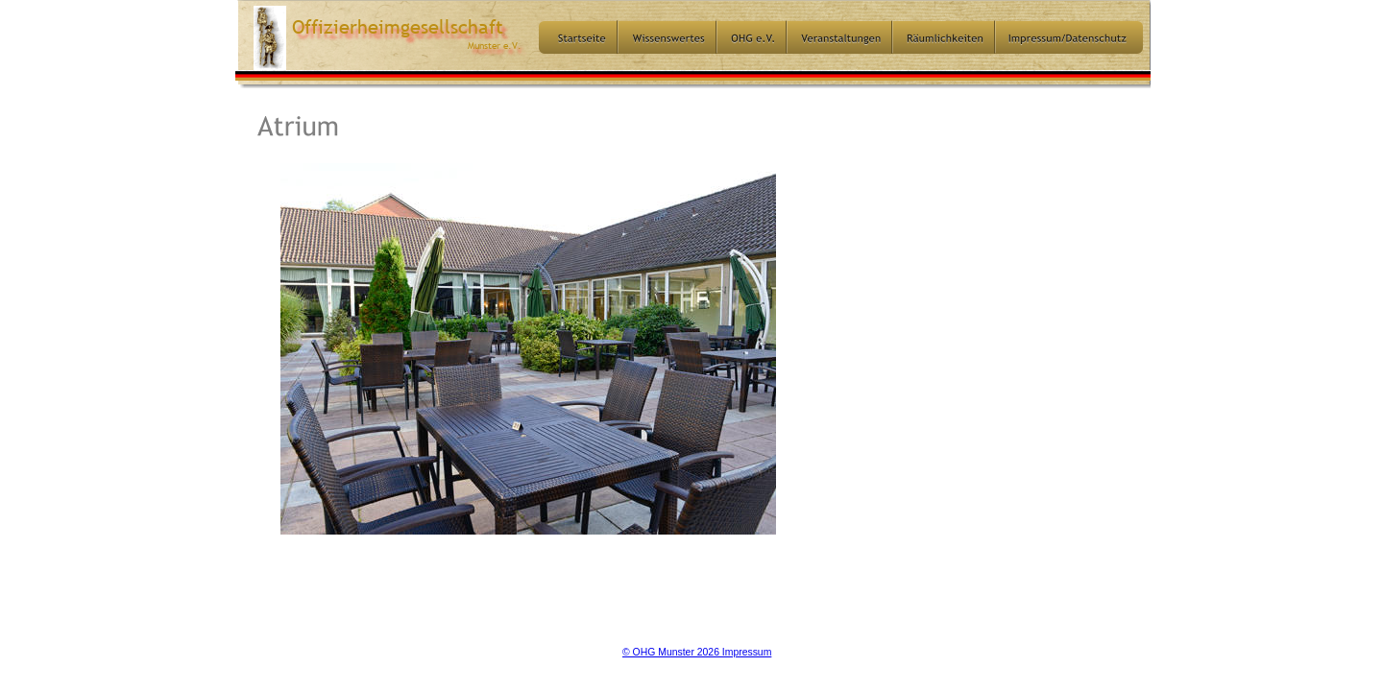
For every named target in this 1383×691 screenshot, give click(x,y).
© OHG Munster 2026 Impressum (696, 651)
